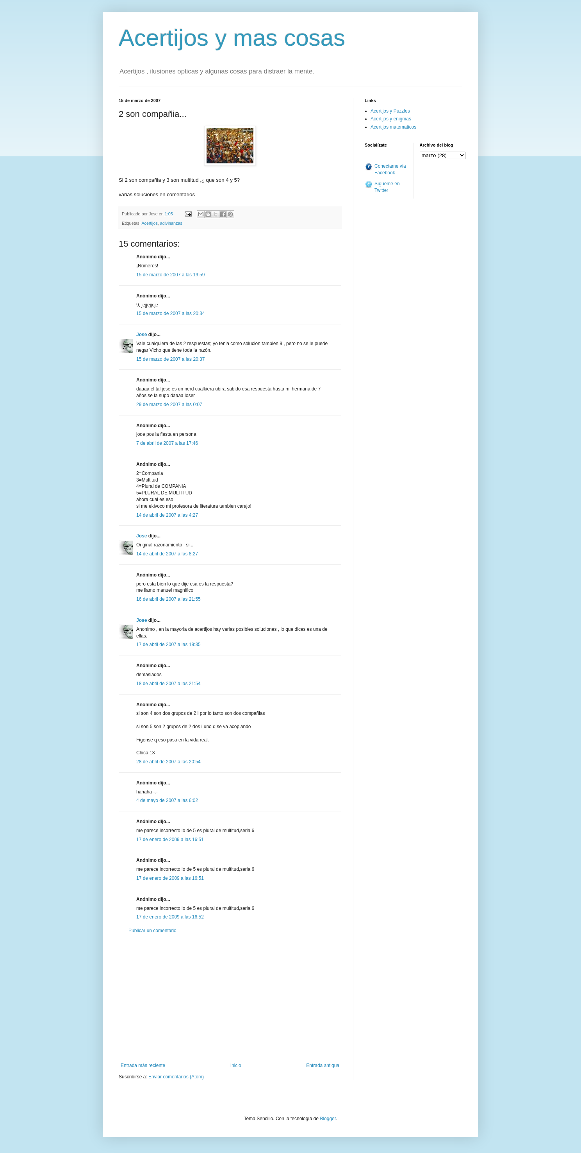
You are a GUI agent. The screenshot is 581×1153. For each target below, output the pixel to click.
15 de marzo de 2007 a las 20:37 (170, 359)
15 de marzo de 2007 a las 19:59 (170, 275)
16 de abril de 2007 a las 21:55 (168, 599)
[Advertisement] (230, 998)
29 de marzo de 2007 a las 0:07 (169, 404)
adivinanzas (171, 223)
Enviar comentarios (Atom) (176, 1077)
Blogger (328, 1118)
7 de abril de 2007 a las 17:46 (167, 443)
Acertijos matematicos (393, 127)
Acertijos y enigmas (391, 119)
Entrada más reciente (143, 1065)
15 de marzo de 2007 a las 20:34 (170, 313)
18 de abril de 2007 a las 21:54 (168, 683)
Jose (141, 334)
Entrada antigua (322, 1065)
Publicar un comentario (152, 930)
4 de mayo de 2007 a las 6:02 (167, 800)
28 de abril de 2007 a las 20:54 (168, 761)
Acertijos (149, 223)
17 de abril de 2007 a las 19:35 (168, 644)
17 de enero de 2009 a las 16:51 (170, 839)
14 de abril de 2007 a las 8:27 (167, 554)
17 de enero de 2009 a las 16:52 (170, 917)
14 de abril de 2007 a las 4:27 (167, 515)
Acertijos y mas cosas (232, 38)
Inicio (235, 1065)
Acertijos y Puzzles (390, 111)
